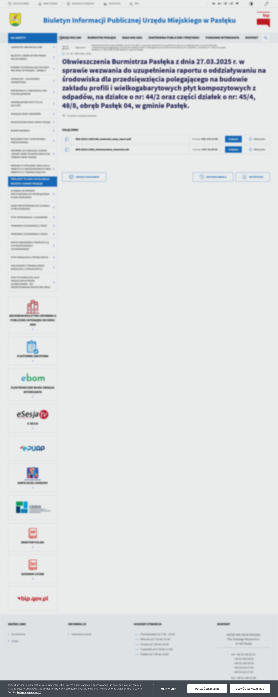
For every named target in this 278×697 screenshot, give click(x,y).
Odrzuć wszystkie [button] (207, 689)
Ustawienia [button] (168, 689)
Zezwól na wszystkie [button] (250, 689)
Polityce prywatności (29, 692)
